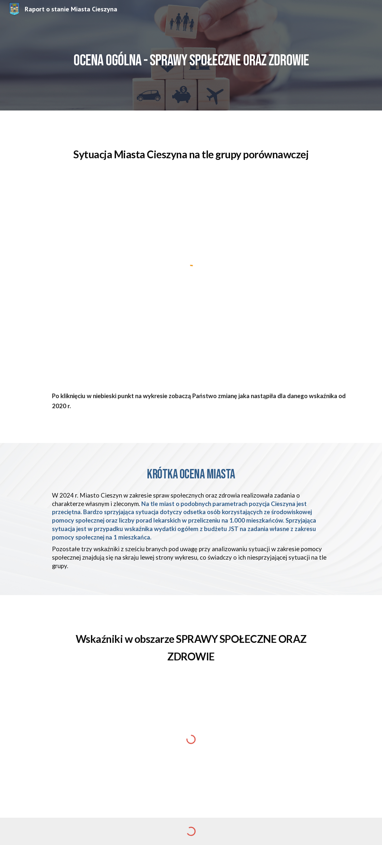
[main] (191, 55)
